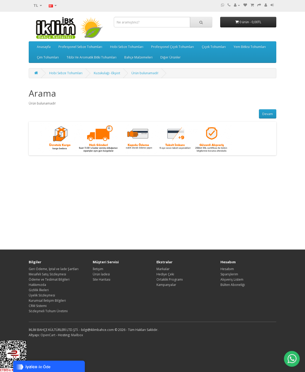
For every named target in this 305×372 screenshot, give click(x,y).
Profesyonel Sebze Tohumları (80, 46)
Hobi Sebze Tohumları (126, 46)
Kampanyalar (166, 284)
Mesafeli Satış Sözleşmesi (47, 274)
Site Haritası (101, 279)
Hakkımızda (37, 284)
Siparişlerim (229, 274)
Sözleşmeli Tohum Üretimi (48, 311)
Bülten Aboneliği (232, 284)
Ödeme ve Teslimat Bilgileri (49, 279)
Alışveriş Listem (231, 279)
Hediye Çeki (165, 274)
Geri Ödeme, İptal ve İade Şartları (53, 269)
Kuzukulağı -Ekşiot (107, 73)
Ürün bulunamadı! (144, 73)
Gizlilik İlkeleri (39, 290)
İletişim (98, 269)
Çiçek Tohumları (214, 46)
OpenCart (48, 335)
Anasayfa (44, 46)
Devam (267, 114)
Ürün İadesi (101, 274)
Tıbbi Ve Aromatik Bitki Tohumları (91, 57)
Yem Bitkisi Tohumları (250, 46)
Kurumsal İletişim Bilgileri (47, 300)
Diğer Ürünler (170, 57)
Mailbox (77, 335)
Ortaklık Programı (169, 279)
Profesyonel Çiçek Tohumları (172, 46)
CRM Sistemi (38, 306)
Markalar (163, 269)
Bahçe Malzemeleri (138, 57)
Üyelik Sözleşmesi (42, 295)
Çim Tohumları (48, 57)
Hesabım (227, 269)
